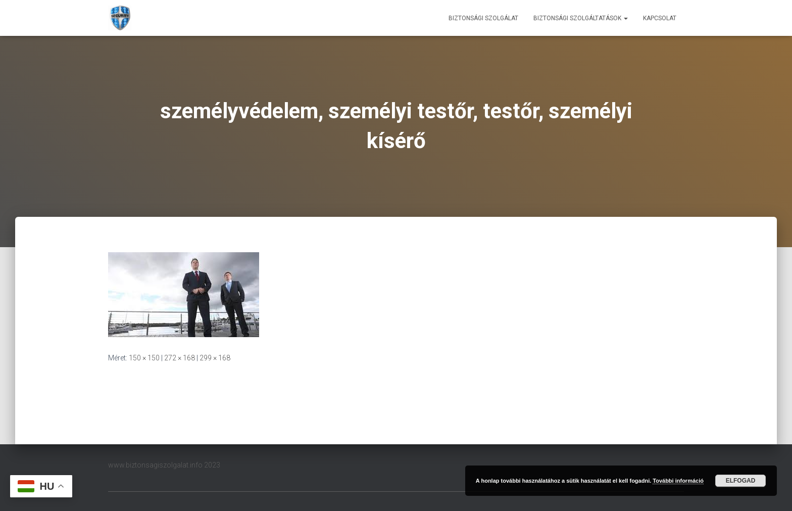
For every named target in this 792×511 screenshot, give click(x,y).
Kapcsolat (659, 18)
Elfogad (741, 480)
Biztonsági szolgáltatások (580, 18)
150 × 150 (144, 358)
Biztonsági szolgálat (483, 18)
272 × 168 (179, 358)
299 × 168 (215, 358)
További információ (678, 481)
